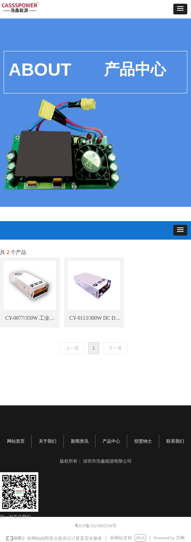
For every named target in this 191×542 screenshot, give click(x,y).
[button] (180, 9)
